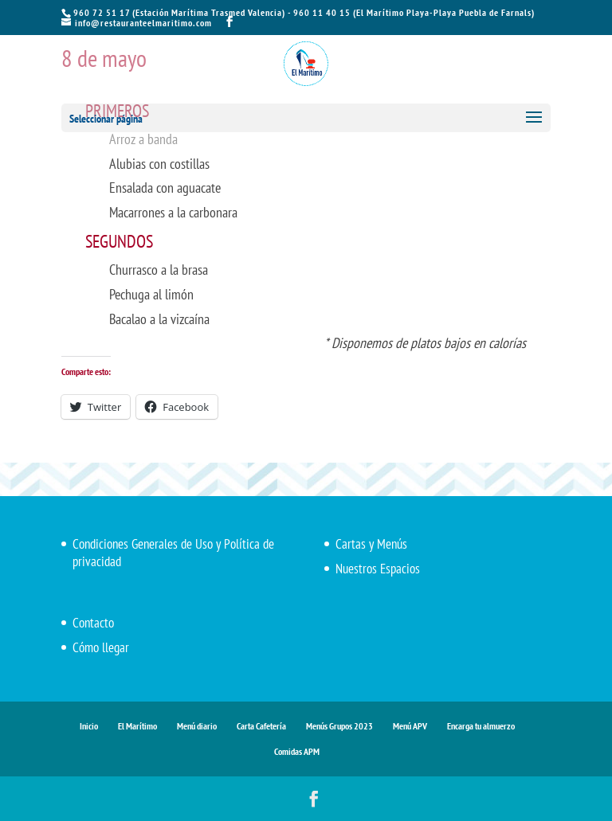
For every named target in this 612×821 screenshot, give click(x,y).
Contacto (93, 622)
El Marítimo (137, 726)
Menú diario (197, 726)
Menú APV (410, 726)
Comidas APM (297, 751)
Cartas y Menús (371, 544)
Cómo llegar (101, 647)
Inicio (89, 726)
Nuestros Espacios (377, 568)
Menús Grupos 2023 (339, 726)
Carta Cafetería (261, 726)
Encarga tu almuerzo (481, 726)
